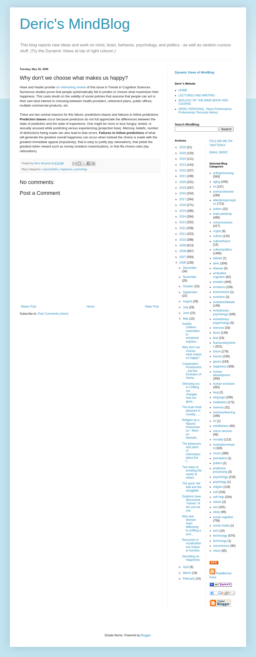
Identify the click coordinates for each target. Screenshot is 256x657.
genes (217, 361)
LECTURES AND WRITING (196, 95)
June (186, 313)
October (188, 286)
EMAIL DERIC (218, 152)
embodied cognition (219, 275)
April (186, 567)
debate (217, 258)
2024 (183, 159)
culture (217, 236)
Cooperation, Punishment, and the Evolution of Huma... (191, 371)
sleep (216, 512)
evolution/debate (224, 302)
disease (218, 268)
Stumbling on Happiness (191, 558)
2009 (183, 245)
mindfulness (221, 426)
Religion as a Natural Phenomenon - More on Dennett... (191, 428)
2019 (183, 187)
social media (221, 525)
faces (216, 332)
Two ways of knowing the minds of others (192, 472)
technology (220, 535)
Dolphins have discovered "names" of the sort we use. (191, 503)
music (217, 453)
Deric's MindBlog (75, 24)
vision (217, 550)
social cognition (223, 517)
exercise (218, 327)
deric (216, 263)
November (189, 277)
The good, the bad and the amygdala (191, 487)
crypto (217, 231)
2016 (183, 205)
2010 (183, 239)
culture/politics (50, 169)
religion (218, 487)
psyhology (219, 482)
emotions (219, 287)
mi (214, 421)
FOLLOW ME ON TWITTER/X (220, 143)
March (187, 573)
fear (215, 338)
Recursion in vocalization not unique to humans (191, 545)
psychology (80, 169)
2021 (183, 176)
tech (216, 530)
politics (217, 463)
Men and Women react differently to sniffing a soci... (191, 525)
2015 (183, 211)
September (190, 292)
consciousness (223, 222)
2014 (183, 216)
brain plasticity (222, 214)
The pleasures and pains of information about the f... (191, 452)
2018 (183, 193)
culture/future (221, 241)
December (189, 268)
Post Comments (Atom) (53, 313)
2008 (183, 251)
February (189, 578)
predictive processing (220, 470)
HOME (182, 90)
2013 (183, 222)
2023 (183, 164)
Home (91, 306)
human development (221, 373)
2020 (183, 182)
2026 (183, 147)
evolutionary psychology (221, 312)
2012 (183, 228)
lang (216, 392)
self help (218, 497)
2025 (183, 153)
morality (218, 439)
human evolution (224, 383)
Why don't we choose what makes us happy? (192, 353)
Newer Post (28, 306)
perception (220, 458)
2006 (183, 262)
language (219, 397)
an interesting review (71, 87)
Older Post (152, 306)
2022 (183, 170)
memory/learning (224, 412)
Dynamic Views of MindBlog (194, 72)
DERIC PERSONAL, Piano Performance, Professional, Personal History (205, 110)
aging (216, 181)
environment (221, 292)
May (186, 318)
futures (217, 356)
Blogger (146, 635)
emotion (218, 282)
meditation (220, 402)
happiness (66, 169)
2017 (183, 199)
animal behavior (223, 191)
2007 (183, 257)
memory (218, 407)
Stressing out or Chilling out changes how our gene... (190, 392)
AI (214, 186)
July (186, 307)
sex (215, 507)
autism (217, 209)
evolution (219, 297)
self (215, 492)
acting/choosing (223, 173)
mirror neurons (222, 431)
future (217, 351)
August (188, 301)
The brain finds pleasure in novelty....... (192, 410)
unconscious (221, 546)
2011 (183, 234)
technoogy (220, 541)
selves (217, 502)
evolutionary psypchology (221, 320)
